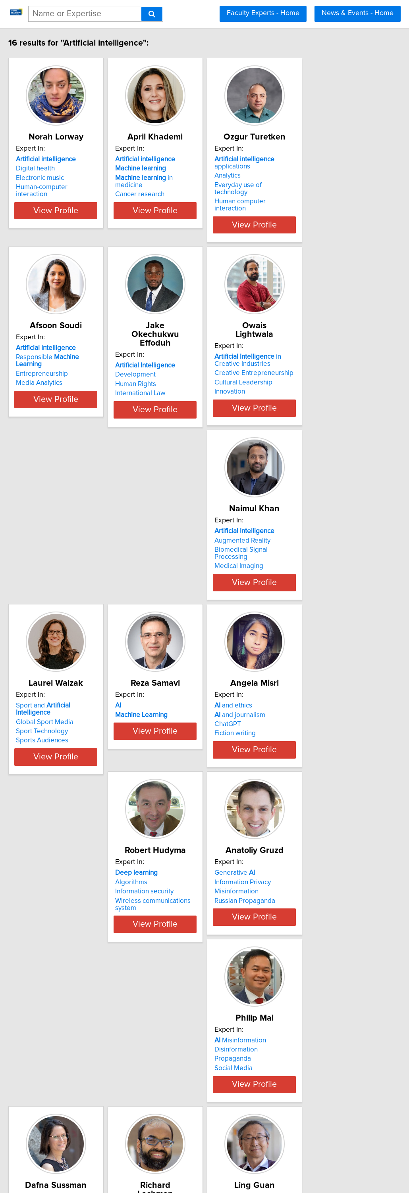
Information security (181, 736)
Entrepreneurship (59, 369)
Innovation (287, 386)
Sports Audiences (178, 562)
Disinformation (55, 909)
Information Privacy (300, 726)
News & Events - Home (358, 13)
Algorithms (168, 726)
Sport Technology (178, 552)
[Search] (151, 14)
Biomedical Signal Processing (77, 552)
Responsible (78, 360)
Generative (292, 717)
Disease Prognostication (188, 909)
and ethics (52, 717)
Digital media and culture (308, 909)
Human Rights (172, 369)
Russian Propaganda (302, 745)
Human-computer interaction (75, 195)
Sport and (197, 534)
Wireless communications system (201, 745)
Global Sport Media (181, 543)
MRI (158, 928)
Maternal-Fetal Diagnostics (192, 919)
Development (172, 360)
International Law (177, 378)
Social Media (52, 928)
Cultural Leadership (301, 376)
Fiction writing (54, 745)
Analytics (285, 177)
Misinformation (294, 736)
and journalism (58, 726)
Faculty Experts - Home (263, 13)
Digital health (52, 177)
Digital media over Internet (72, 1102)
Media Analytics (56, 378)
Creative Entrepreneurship (311, 367)
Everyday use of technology (312, 186)
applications (320, 168)
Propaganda (51, 919)
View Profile (83, 219)
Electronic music (57, 186)
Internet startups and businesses (320, 928)
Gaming (283, 919)
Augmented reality (60, 1092)
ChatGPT (46, 736)
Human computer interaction (314, 195)
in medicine (195, 186)
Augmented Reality (61, 543)
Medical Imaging (57, 562)
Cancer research (177, 195)
